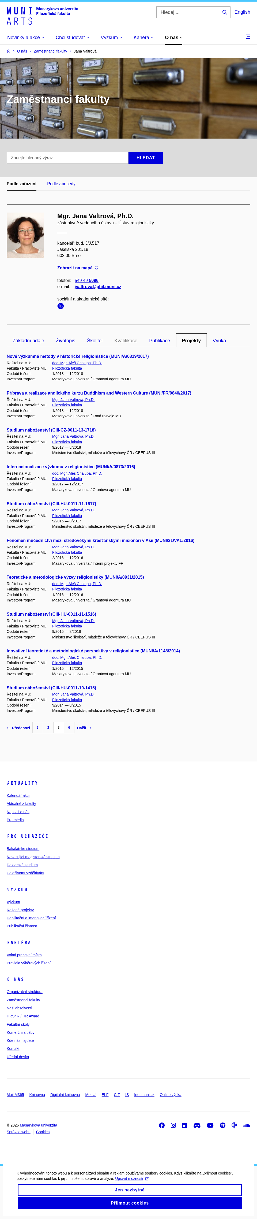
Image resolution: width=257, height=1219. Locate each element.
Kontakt (13, 1048)
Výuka (219, 340)
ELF (105, 1094)
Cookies (43, 1132)
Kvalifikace (125, 340)
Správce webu (19, 1132)
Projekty (191, 340)
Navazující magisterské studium (33, 857)
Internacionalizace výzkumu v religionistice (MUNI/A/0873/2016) (71, 466)
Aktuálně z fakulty (21, 803)
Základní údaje (28, 340)
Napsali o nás (18, 812)
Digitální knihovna (65, 1094)
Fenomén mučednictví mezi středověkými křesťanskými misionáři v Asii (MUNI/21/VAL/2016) (100, 540)
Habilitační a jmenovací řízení (31, 918)
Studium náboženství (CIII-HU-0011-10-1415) (51, 688)
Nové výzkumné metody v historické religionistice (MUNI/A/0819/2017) (78, 356)
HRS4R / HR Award (23, 1016)
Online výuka (171, 1094)
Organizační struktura (25, 992)
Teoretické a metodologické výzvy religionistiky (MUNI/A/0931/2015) (75, 577)
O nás (15, 979)
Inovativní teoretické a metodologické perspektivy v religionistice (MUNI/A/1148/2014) (93, 651)
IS (127, 1094)
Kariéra (19, 943)
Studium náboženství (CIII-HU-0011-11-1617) (51, 503)
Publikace (159, 340)
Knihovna (37, 1094)
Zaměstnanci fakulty (23, 1000)
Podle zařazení (21, 183)
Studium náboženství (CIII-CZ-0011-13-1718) (51, 430)
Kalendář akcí (18, 795)
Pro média (15, 820)
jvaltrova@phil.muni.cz (98, 286)
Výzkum (17, 890)
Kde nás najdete (20, 1040)
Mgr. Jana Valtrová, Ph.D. (73, 399)
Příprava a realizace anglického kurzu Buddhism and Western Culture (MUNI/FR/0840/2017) (99, 393)
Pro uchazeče (27, 836)
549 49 (87, 280)
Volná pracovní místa (24, 955)
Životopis (65, 340)
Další (84, 728)
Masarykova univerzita (38, 1125)
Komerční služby (20, 1032)
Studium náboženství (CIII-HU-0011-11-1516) (51, 614)
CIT (117, 1094)
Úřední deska (18, 1057)
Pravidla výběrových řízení (29, 963)
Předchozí (18, 728)
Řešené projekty (20, 910)
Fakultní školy (18, 1024)
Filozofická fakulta (67, 368)
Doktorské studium (22, 865)
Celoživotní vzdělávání (25, 873)
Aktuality (22, 783)
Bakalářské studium (23, 848)
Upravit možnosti (132, 1187)
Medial (90, 1094)
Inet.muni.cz (144, 1094)
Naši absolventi (19, 1008)
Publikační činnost (22, 926)
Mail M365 (15, 1094)
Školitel (95, 340)
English (242, 12)
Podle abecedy (61, 183)
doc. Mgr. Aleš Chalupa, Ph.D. (77, 363)
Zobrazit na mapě (77, 268)
